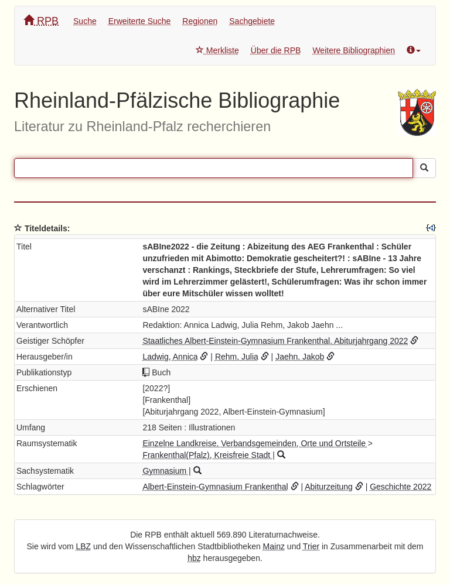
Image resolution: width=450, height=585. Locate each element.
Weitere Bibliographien (353, 50)
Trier (311, 546)
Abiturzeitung (329, 486)
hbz (194, 558)
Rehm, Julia (236, 356)
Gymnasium (165, 470)
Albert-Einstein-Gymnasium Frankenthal (215, 486)
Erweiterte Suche (139, 21)
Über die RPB (276, 50)
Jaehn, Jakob (299, 356)
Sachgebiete (252, 21)
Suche (85, 21)
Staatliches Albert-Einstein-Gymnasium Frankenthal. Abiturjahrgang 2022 (275, 340)
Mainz (274, 546)
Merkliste (217, 50)
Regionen (199, 21)
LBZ (83, 546)
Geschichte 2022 (400, 486)
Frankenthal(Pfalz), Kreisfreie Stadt (207, 455)
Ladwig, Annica (169, 356)
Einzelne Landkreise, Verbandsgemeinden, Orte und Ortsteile (254, 443)
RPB (41, 21)
